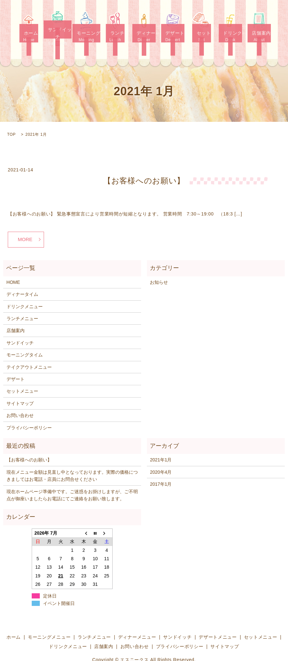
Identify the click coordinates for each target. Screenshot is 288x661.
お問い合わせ (20, 400)
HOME (13, 267)
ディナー (144, 33)
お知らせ (159, 267)
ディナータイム (22, 279)
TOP (11, 119)
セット (201, 33)
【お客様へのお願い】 (144, 165)
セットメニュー (22, 375)
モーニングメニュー (49, 621)
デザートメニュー (218, 621)
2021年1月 (161, 444)
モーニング (86, 33)
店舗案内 (259, 33)
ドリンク (230, 33)
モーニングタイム (24, 339)
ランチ (115, 33)
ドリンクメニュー (24, 291)
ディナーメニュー (137, 621)
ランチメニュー (22, 303)
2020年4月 (161, 456)
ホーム (29, 33)
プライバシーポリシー (29, 412)
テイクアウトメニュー (29, 351)
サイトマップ (20, 388)
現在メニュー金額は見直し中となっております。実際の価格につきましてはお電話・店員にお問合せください (72, 460)
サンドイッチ (57, 33)
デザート (173, 33)
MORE (25, 224)
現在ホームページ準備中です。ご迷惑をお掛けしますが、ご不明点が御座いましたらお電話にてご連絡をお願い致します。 (72, 479)
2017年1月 (161, 468)
